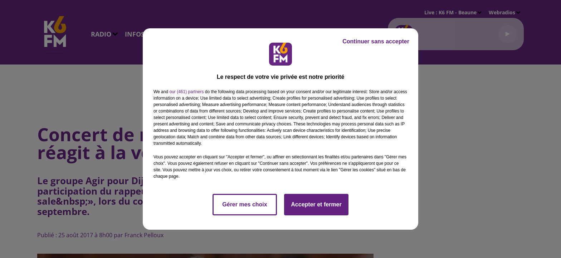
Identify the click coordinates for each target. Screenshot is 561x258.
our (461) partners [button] (186, 91)
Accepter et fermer (316, 204)
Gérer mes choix (244, 204)
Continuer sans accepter (375, 41)
